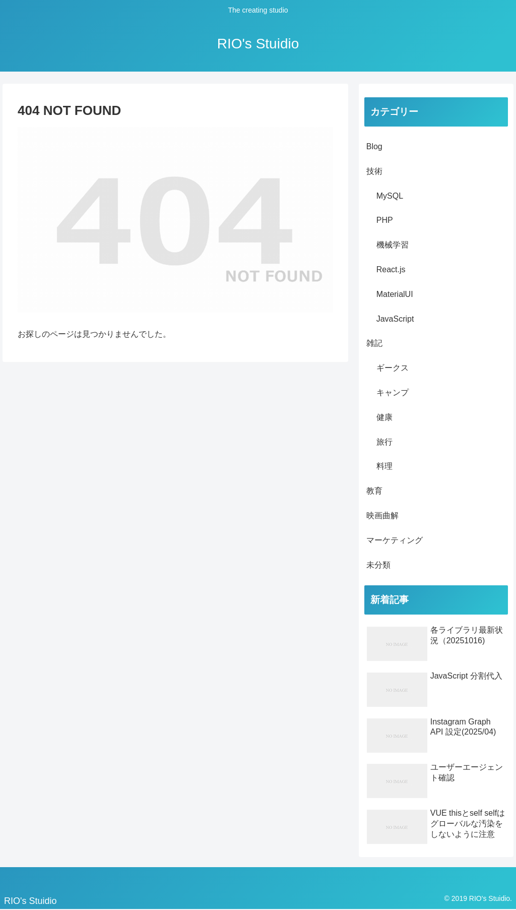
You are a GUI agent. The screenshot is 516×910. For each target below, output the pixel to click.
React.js (391, 269)
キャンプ (392, 392)
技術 (374, 171)
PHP (384, 220)
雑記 (374, 343)
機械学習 (392, 244)
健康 (384, 417)
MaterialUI (394, 294)
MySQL (389, 196)
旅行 (384, 442)
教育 (374, 491)
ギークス (392, 367)
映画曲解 (382, 515)
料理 (384, 466)
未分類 (378, 565)
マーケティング (394, 540)
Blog (374, 146)
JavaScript (395, 319)
